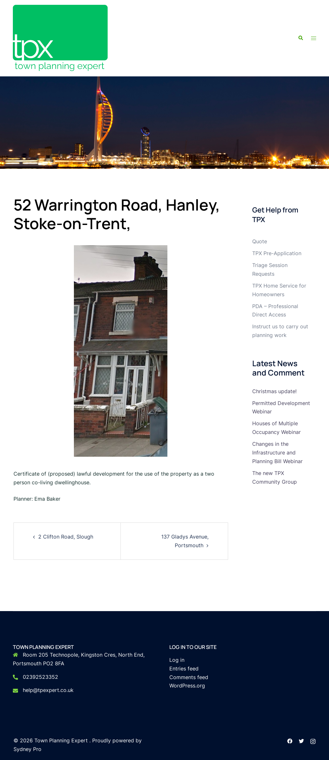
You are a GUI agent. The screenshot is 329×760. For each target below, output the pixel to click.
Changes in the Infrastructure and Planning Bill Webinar (277, 452)
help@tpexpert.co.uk (48, 690)
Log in (176, 660)
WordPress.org (187, 685)
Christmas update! (274, 391)
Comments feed (188, 677)
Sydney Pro (27, 749)
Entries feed (184, 668)
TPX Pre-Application (276, 253)
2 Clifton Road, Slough (65, 536)
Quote (259, 241)
